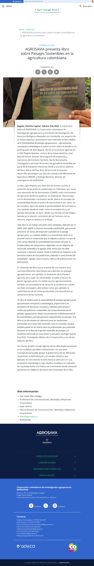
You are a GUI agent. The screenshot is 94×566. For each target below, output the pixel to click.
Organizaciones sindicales (47, 469)
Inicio (21, 29)
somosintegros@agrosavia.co (27, 533)
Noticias (31, 29)
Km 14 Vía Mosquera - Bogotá (34, 493)
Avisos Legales (47, 475)
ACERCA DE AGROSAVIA (47, 456)
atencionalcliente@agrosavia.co (42, 524)
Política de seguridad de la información (30, 536)
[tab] (47, 456)
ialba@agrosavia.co (29, 416)
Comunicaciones (47, 462)
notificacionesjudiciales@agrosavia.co (30, 529)
